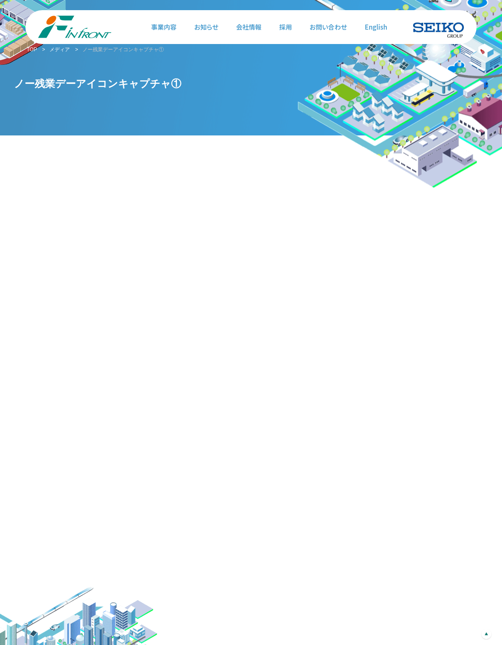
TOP (32, 49)
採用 (285, 26)
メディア (60, 49)
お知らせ (206, 26)
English (376, 26)
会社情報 (249, 26)
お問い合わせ (328, 26)
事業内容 (164, 26)
